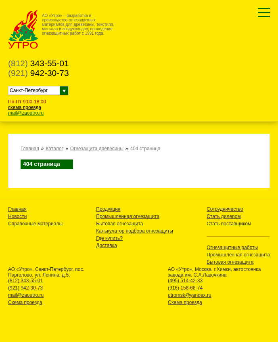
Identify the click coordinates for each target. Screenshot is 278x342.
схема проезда (24, 107)
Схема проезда (25, 302)
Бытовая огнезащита (119, 224)
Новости (17, 216)
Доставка (106, 245)
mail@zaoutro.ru (26, 113)
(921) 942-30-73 (25, 288)
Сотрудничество (225, 209)
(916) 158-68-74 (185, 288)
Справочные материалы (35, 224)
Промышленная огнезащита (127, 216)
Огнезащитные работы (232, 247)
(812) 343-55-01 (25, 280)
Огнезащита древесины (96, 148)
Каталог (54, 148)
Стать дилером (224, 216)
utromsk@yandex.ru (189, 295)
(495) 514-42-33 (185, 280)
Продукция (108, 209)
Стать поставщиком (229, 224)
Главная (30, 148)
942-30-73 (38, 73)
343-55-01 (38, 63)
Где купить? (109, 238)
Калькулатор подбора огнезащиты (134, 231)
